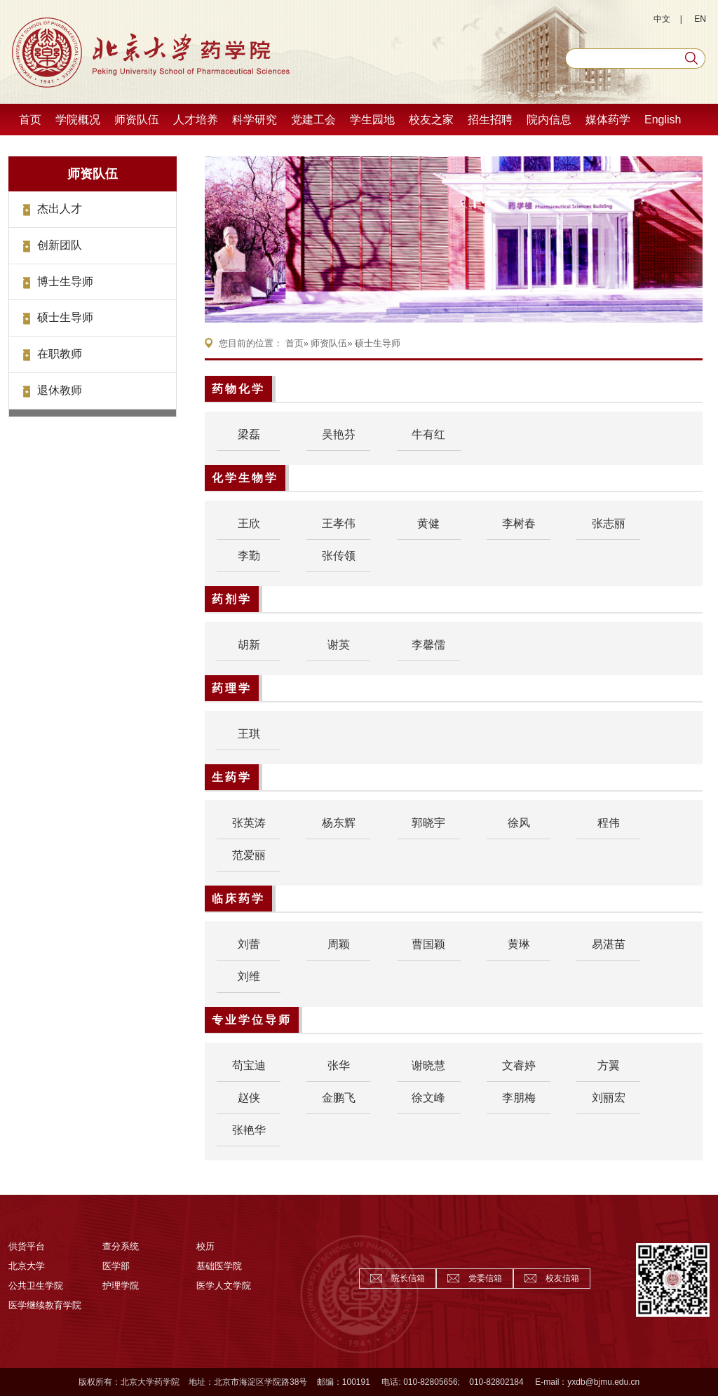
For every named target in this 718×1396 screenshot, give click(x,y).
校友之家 (431, 120)
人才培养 (195, 120)
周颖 (338, 944)
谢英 (338, 645)
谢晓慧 (428, 1065)
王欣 (249, 523)
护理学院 (120, 1285)
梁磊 (249, 434)
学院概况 (77, 120)
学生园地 (372, 120)
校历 (205, 1246)
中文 (661, 19)
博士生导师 (65, 281)
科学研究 (254, 120)
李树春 (519, 523)
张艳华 (249, 1130)
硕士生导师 (65, 317)
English (662, 120)
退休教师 (59, 390)
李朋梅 (519, 1098)
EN (700, 19)
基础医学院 (219, 1266)
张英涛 (249, 823)
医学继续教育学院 (44, 1305)
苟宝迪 (249, 1065)
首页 (30, 120)
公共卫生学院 (35, 1285)
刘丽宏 (608, 1098)
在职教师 (59, 354)
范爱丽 (249, 855)
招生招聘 (490, 120)
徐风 (519, 823)
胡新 (249, 645)
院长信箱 (408, 1278)
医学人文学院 (223, 1285)
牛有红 (428, 434)
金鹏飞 (338, 1098)
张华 (338, 1065)
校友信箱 (562, 1278)
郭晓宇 (428, 823)
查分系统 (120, 1246)
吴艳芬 (338, 434)
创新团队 (59, 245)
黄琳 (519, 944)
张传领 (338, 556)
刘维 (249, 976)
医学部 (116, 1266)
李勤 (249, 556)
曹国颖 (428, 944)
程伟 (608, 823)
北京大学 (26, 1266)
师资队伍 (136, 120)
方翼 (608, 1065)
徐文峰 (428, 1098)
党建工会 (313, 120)
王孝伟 (338, 523)
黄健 (428, 523)
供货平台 (26, 1246)
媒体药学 (607, 120)
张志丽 (608, 523)
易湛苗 (608, 944)
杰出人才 (59, 209)
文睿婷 (519, 1065)
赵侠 (249, 1098)
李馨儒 (428, 645)
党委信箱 (485, 1278)
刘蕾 (249, 944)
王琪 (249, 734)
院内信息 (549, 120)
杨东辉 (338, 823)
